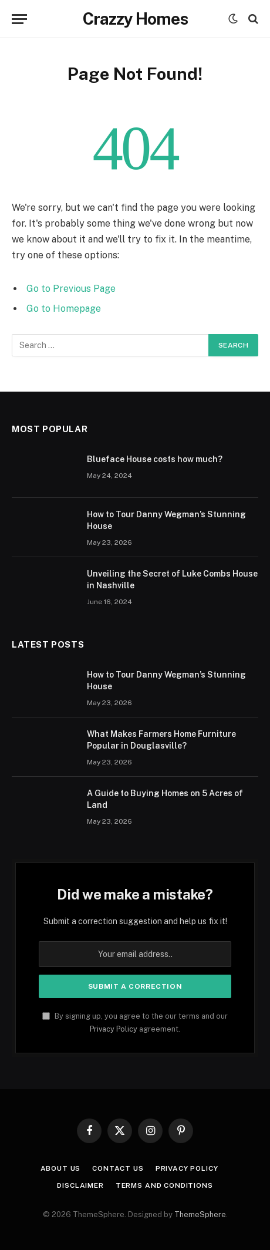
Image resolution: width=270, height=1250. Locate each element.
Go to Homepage (63, 308)
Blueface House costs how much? (154, 459)
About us (61, 1168)
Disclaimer (80, 1185)
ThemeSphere (200, 1214)
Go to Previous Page (71, 288)
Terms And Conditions (164, 1185)
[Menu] (19, 19)
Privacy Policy (113, 1029)
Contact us (117, 1168)
